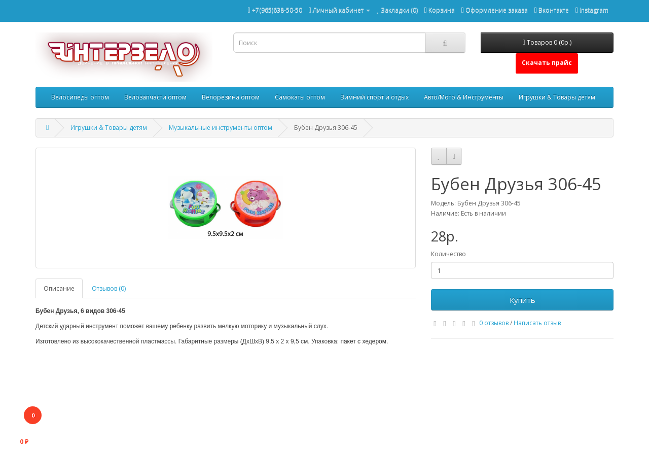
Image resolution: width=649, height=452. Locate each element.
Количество (448, 254)
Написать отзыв (537, 323)
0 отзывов (494, 323)
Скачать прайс (547, 62)
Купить (522, 300)
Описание (59, 288)
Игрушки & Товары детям (557, 97)
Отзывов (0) (109, 288)
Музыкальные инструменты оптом (220, 127)
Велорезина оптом (231, 97)
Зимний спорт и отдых (374, 97)
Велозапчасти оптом (155, 97)
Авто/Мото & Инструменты (463, 97)
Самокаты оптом (300, 97)
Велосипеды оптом (80, 97)
